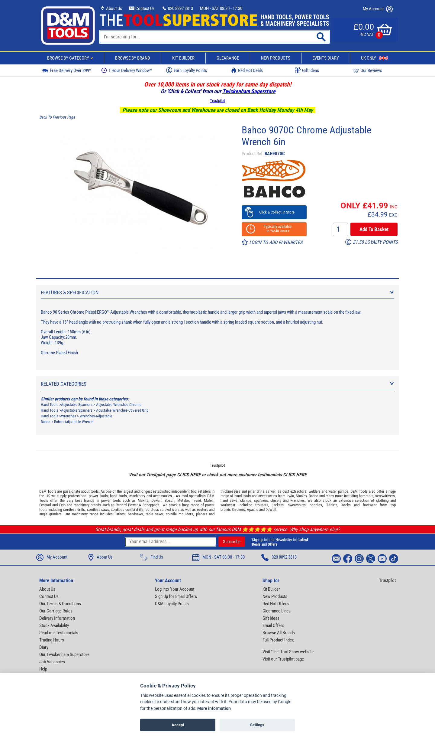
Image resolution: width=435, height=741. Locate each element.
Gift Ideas (307, 70)
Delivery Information (57, 618)
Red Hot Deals (247, 70)
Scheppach (151, 505)
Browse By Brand (132, 58)
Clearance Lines (277, 611)
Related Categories (217, 384)
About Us (111, 8)
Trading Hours (51, 640)
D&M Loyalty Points (172, 603)
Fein (62, 505)
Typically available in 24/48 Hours (274, 228)
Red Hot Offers (276, 603)
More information (214, 708)
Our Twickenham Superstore (64, 654)
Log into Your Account (174, 589)
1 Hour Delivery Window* (126, 70)
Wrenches (68, 416)
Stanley (301, 496)
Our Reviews (367, 70)
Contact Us (142, 8)
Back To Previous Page (57, 117)
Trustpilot (217, 100)
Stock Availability (54, 625)
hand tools (118, 496)
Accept (178, 725)
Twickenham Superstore (249, 91)
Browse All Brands (279, 632)
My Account (378, 9)
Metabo (183, 500)
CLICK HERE (189, 475)
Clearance (228, 58)
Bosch (169, 500)
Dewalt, (157, 500)
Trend (196, 500)
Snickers (238, 509)
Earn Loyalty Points (186, 70)
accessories (162, 496)
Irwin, (291, 496)
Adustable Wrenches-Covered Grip (122, 410)
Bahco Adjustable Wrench (73, 421)
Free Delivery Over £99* (66, 70)
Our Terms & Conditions (60, 603)
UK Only (374, 58)
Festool (45, 505)
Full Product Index (278, 640)
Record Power (126, 505)
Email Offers (273, 625)
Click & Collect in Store (274, 212)
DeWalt (271, 509)
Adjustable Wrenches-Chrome (118, 404)
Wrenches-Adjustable (96, 416)
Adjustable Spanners (76, 404)
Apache (252, 509)
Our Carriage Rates (55, 611)
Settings (257, 725)
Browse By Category (71, 58)
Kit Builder (183, 58)
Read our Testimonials (58, 632)
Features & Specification (217, 292)
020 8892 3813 (177, 8)
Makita (143, 500)
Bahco (45, 421)
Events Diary (325, 58)
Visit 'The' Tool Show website (288, 651)
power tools (98, 496)
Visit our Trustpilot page (283, 659)
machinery (137, 496)
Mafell (209, 500)
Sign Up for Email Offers (176, 596)
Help (43, 669)
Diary (43, 647)
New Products (275, 58)
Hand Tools (49, 404)
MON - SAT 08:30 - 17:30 (221, 8)
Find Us (151, 557)
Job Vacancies (52, 661)
